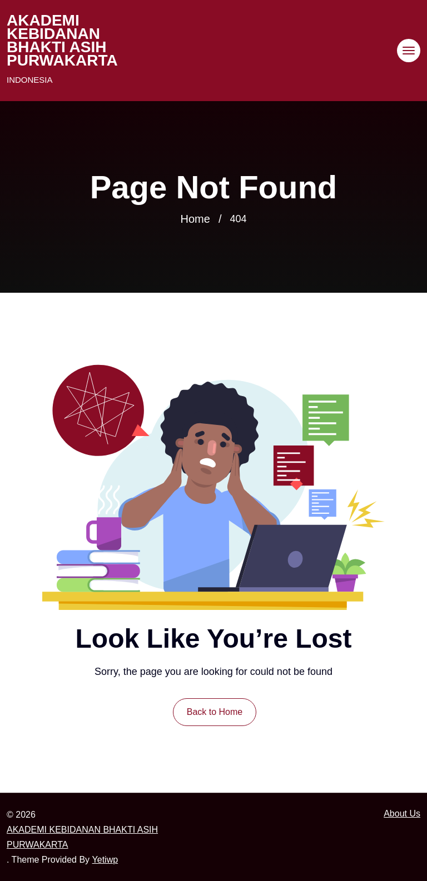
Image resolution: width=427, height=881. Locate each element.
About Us (402, 813)
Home (195, 219)
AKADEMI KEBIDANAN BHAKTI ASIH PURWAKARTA (62, 40)
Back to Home (214, 712)
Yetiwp (105, 859)
